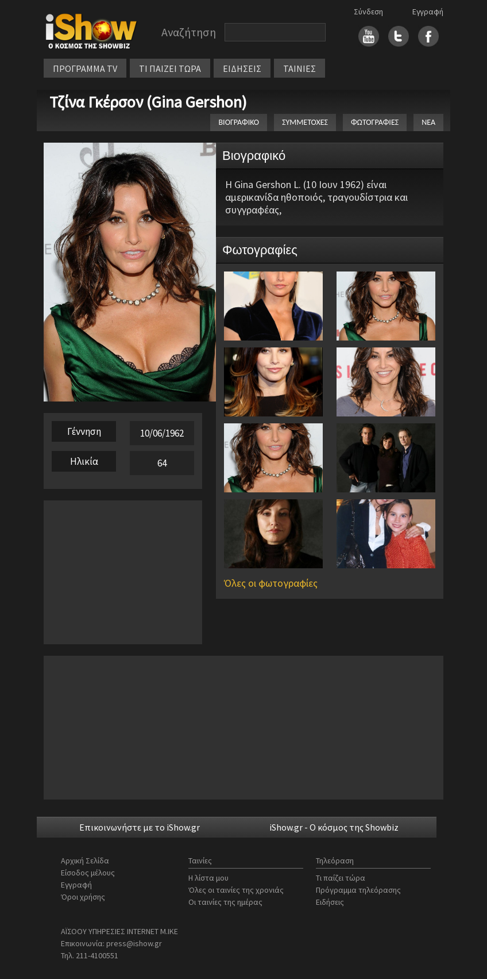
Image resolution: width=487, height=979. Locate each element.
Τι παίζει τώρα (340, 878)
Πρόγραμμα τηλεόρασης (358, 890)
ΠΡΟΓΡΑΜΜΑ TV (85, 68)
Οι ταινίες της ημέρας (225, 902)
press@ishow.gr (134, 943)
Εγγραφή (427, 11)
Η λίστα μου (208, 878)
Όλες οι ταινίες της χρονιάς (236, 890)
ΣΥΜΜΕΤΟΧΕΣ (305, 122)
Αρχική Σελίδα (85, 860)
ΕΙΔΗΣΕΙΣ (242, 68)
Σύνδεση (368, 11)
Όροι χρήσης (83, 897)
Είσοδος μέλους (88, 872)
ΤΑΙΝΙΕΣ (299, 68)
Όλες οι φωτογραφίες (271, 583)
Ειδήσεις (330, 902)
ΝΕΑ (428, 122)
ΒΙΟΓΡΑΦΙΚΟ (238, 122)
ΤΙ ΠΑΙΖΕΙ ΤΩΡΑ (170, 68)
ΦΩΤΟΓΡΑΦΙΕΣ (375, 122)
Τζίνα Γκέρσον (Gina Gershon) (148, 101)
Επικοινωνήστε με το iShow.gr (139, 827)
